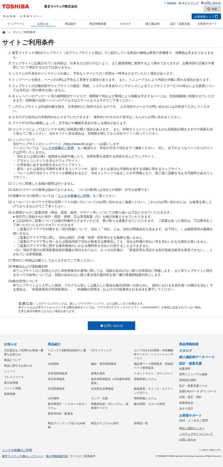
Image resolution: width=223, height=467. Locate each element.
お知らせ (43, 24)
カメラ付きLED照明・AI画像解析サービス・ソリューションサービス (153, 354)
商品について (12, 360)
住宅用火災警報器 (102, 388)
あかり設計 (186, 407)
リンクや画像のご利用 (58, 148)
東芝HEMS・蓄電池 (60, 412)
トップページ (15, 24)
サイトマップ (188, 2)
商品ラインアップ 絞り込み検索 (66, 424)
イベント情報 (12, 387)
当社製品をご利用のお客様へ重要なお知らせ (23, 352)
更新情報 (9, 393)
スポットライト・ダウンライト (153, 373)
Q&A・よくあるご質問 (193, 419)
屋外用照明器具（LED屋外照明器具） (110, 380)
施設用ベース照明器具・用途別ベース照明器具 (153, 365)
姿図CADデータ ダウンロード (198, 390)
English (170, 2)
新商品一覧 (141, 422)
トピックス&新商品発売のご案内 (67, 352)
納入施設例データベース (197, 357)
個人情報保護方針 (57, 454)
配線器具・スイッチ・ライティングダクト (153, 390)
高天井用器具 (56, 378)
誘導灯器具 (98, 373)
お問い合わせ (211, 2)
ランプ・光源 (99, 397)
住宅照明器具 (56, 388)
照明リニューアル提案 (193, 374)
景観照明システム (145, 378)
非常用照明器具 (58, 373)
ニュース (9, 371)
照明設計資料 (187, 379)
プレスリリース (14, 376)
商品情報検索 (97, 24)
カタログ (125, 24)
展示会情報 (11, 382)
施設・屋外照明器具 (103, 363)
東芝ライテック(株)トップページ (22, 454)
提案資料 (184, 368)
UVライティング (101, 350)
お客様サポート (207, 24)
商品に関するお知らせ (18, 365)
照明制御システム (145, 397)
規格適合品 (186, 402)
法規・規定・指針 (190, 396)
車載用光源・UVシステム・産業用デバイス (110, 405)
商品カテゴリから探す (105, 422)
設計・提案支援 (180, 24)
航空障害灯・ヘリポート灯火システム (67, 405)
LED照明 (53, 363)
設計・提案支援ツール (193, 385)
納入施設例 (152, 24)
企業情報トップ (206, 16)
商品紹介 (70, 24)
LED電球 (53, 397)
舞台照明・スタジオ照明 (149, 403)
